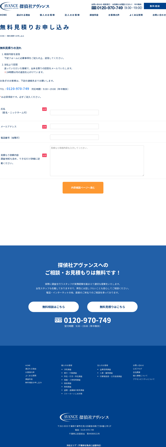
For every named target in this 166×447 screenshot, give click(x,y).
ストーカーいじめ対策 (73, 393)
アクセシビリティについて (144, 379)
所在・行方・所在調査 (73, 376)
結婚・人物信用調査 (72, 379)
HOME (3, 14)
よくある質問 (136, 14)
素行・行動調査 (70, 373)
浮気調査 (67, 369)
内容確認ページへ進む (83, 187)
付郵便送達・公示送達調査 (111, 376)
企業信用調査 (105, 369)
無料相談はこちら (53, 307)
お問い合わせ (159, 14)
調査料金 (94, 14)
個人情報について (140, 375)
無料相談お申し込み (33, 382)
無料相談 (155, 6)
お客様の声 (114, 14)
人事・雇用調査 (106, 373)
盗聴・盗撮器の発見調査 (74, 390)
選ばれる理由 (23, 14)
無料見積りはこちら (112, 307)
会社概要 (136, 372)
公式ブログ (137, 368)
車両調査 (67, 386)
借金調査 (67, 383)
